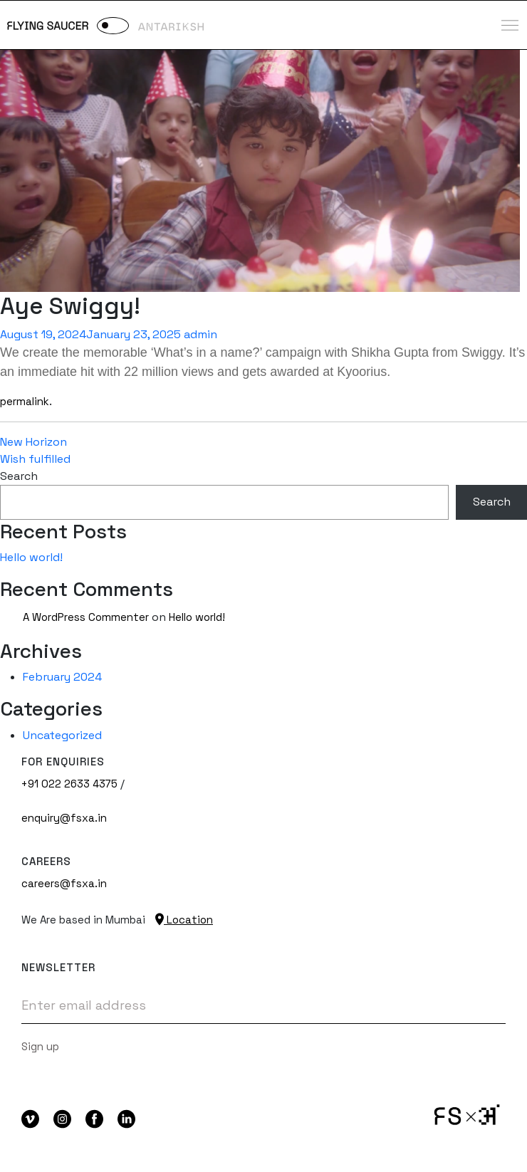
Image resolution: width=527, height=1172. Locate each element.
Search (19, 476)
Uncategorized (62, 735)
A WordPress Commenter (86, 617)
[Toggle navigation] (510, 25)
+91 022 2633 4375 (69, 783)
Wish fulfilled (35, 458)
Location (184, 919)
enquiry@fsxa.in (64, 818)
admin (200, 334)
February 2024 (62, 676)
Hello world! (31, 557)
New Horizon (33, 441)
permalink (24, 401)
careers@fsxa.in (64, 883)
